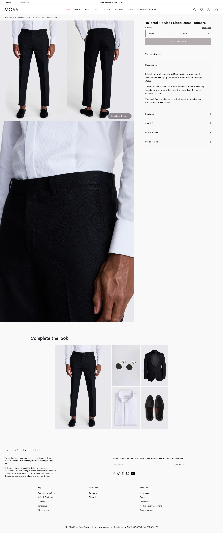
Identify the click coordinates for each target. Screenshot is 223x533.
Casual (107, 9)
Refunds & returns (45, 497)
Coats (97, 9)
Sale (68, 9)
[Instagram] (127, 472)
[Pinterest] (123, 472)
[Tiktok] (118, 472)
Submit (180, 464)
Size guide (206, 27)
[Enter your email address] (144, 464)
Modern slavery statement (151, 506)
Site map (41, 501)
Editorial (8, 2)
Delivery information (46, 493)
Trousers (119, 9)
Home (7, 17)
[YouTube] (133, 472)
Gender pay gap (146, 510)
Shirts (130, 9)
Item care (93, 493)
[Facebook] (114, 472)
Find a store (24, 2)
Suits (87, 9)
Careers (143, 497)
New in (77, 9)
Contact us (42, 506)
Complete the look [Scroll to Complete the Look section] (119, 116)
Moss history (145, 493)
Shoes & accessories (146, 9)
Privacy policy (43, 510)
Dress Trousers (17, 17)
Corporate (144, 501)
